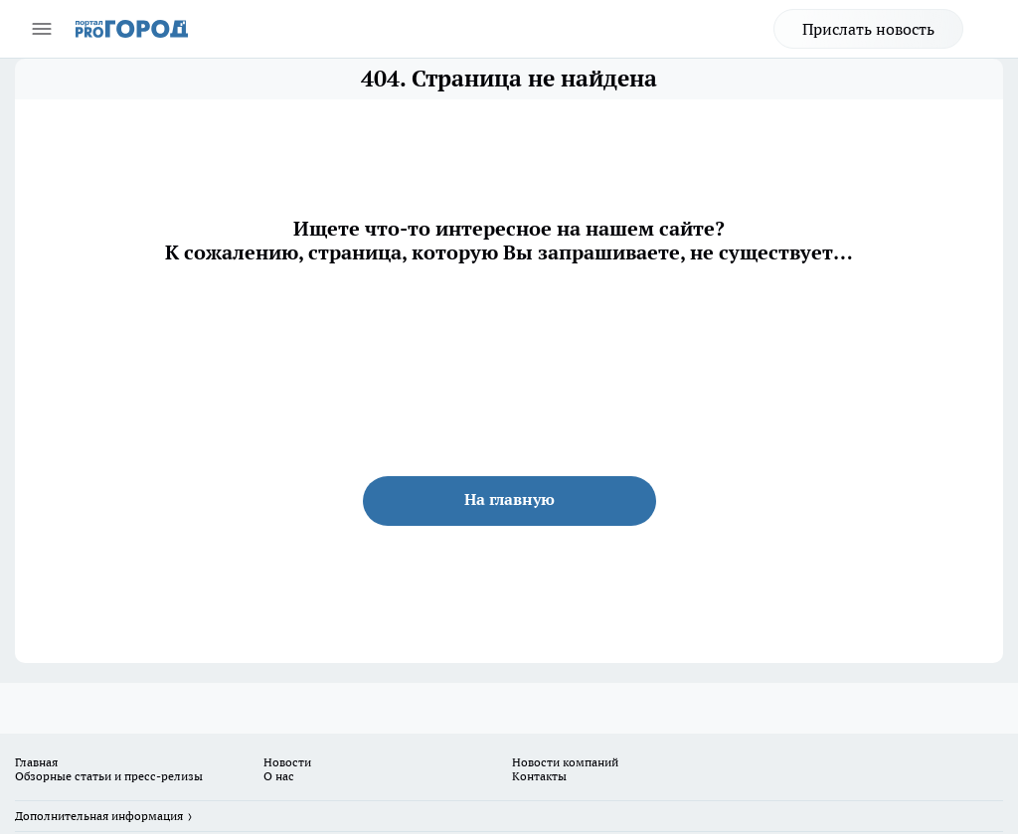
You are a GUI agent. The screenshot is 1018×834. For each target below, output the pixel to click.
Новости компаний (565, 761)
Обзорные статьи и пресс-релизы (109, 775)
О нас (278, 775)
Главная (36, 761)
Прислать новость (868, 29)
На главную (509, 499)
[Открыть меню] (42, 29)
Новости (287, 761)
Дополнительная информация (99, 815)
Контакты (539, 775)
